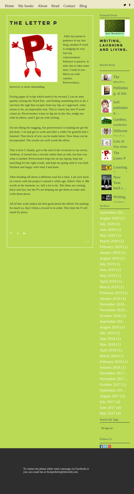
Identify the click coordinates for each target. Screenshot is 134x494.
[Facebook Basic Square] (101, 446)
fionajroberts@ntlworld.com (62, 471)
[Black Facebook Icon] (129, 5)
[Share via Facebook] (11, 233)
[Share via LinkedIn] (24, 233)
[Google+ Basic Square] (109, 446)
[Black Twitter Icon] (124, 5)
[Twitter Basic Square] (105, 446)
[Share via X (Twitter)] (17, 233)
